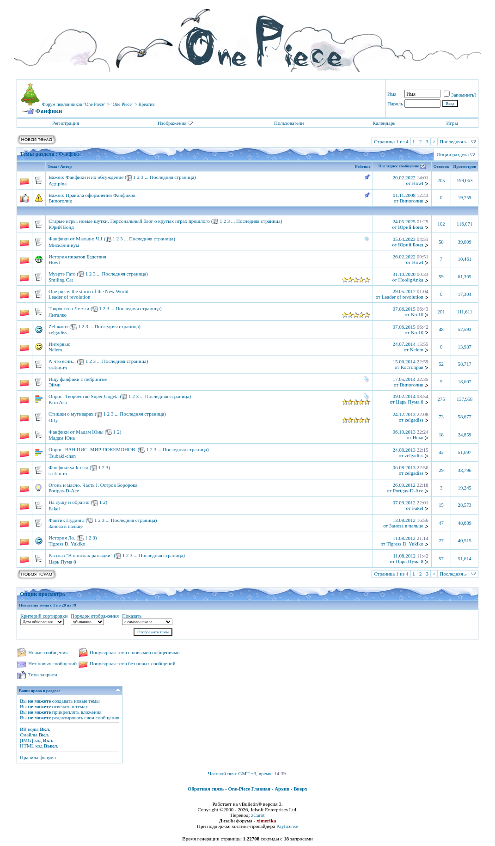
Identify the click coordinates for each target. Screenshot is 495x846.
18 (441, 434)
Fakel (54, 508)
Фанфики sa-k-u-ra (68, 467)
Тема (52, 166)
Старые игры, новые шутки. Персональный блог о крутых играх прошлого (129, 221)
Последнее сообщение (399, 166)
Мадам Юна (62, 438)
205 (441, 180)
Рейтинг (362, 166)
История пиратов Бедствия (77, 256)
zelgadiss (58, 332)
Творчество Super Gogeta (92, 396)
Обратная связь (206, 788)
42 (441, 452)
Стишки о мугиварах (71, 414)
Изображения (172, 123)
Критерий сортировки (43, 616)
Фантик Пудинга (67, 520)
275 (441, 399)
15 (441, 505)
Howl (417, 183)
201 (441, 311)
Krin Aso (58, 402)
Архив (282, 788)
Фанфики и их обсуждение (94, 177)
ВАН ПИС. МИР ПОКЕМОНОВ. (100, 449)
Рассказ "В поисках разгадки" (80, 555)
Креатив (147, 104)
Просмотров (464, 166)
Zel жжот (58, 326)
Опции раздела (453, 154)
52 (441, 364)
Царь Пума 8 (409, 402)
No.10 (417, 314)
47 (441, 523)
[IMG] (26, 740)
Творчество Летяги (69, 308)
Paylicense (287, 826)
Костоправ (412, 367)
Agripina (58, 183)
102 (441, 224)
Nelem (55, 349)
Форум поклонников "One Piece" (74, 104)
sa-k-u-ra (58, 367)
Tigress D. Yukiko (67, 543)
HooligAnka (410, 279)
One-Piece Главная (249, 788)
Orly (53, 420)
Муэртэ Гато (62, 273)
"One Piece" (122, 104)
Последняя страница (172, 177)
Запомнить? (460, 95)
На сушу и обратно (69, 502)
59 (441, 276)
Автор (66, 166)
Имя (392, 94)
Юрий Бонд (61, 227)
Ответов (441, 166)
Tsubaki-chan (62, 456)
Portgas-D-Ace (64, 490)
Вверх (300, 788)
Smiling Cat (61, 279)
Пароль (395, 103)
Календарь (384, 123)
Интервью (59, 344)
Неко (418, 437)
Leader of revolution (69, 297)
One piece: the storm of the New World (88, 291)
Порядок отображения (95, 616)
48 (441, 329)
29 (441, 470)
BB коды (29, 729)
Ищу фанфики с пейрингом (78, 379)
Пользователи (289, 123)
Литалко (58, 315)
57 (441, 558)
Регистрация (65, 123)
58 (441, 242)
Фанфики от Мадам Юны (76, 432)
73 (441, 416)
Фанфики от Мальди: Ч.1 (76, 238)
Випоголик (60, 200)
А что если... (62, 361)
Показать (131, 616)
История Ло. (62, 537)
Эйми (55, 384)
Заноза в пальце (66, 526)
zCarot (257, 815)
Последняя (453, 141)
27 (441, 540)
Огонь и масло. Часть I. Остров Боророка (93, 485)
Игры (452, 123)
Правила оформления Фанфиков (100, 195)
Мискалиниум (64, 245)
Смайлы (28, 734)
